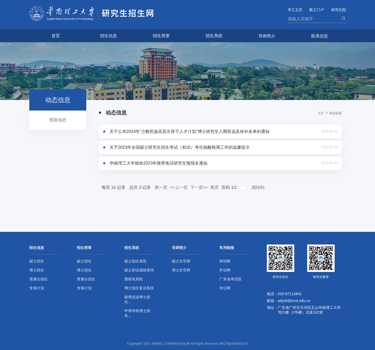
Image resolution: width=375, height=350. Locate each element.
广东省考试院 (230, 279)
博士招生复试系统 (139, 288)
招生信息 (108, 35)
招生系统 (214, 35)
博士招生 (36, 270)
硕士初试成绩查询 (139, 270)
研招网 (224, 261)
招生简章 (161, 35)
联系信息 (319, 36)
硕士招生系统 (135, 261)
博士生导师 (181, 270)
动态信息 (335, 113)
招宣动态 (57, 120)
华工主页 (295, 10)
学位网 (224, 288)
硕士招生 (36, 261)
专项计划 (36, 288)
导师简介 (266, 36)
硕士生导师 (181, 261)
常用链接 (226, 248)
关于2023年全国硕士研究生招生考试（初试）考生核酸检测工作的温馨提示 (180, 147)
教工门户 (316, 10)
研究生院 (338, 10)
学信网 (224, 270)
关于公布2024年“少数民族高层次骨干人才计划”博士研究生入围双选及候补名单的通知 (189, 131)
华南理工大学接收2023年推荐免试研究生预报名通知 (159, 163)
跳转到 (258, 187)
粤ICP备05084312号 (233, 344)
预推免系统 (133, 279)
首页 (55, 35)
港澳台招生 (38, 279)
